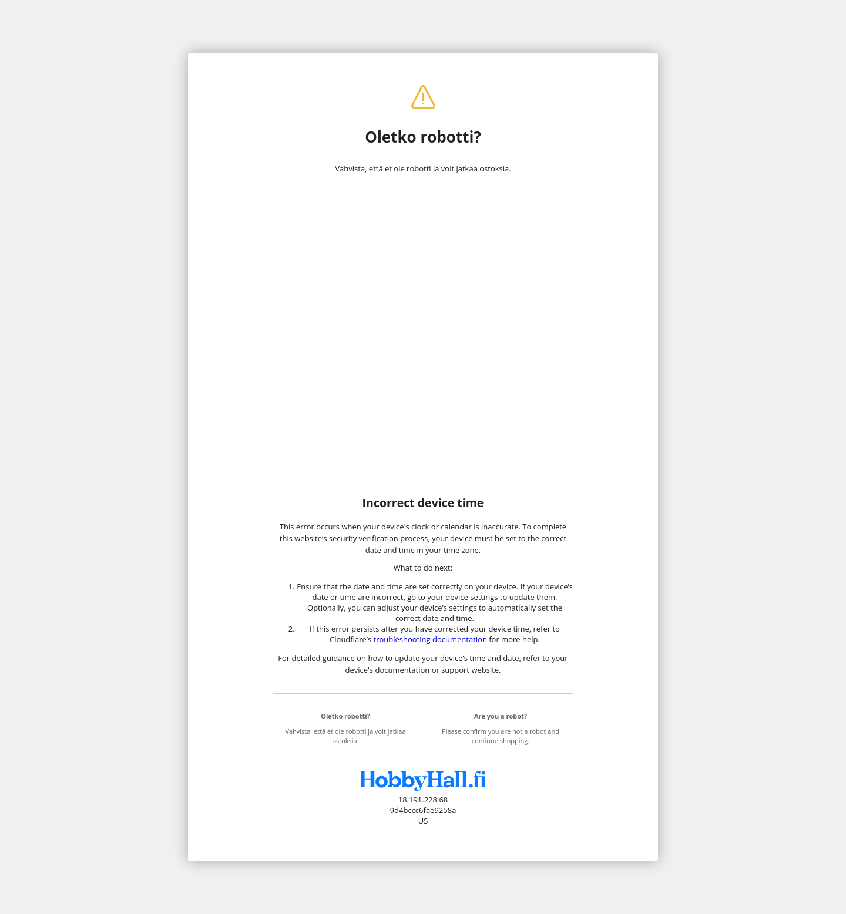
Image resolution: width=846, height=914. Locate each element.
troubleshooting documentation (430, 639)
